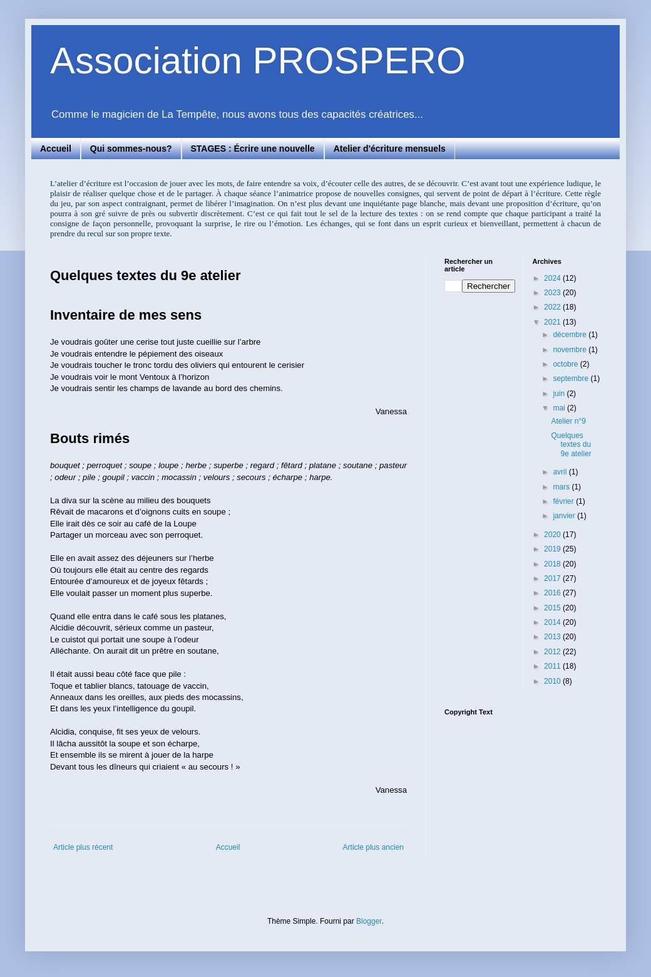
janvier (565, 515)
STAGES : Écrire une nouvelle (253, 149)
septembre (571, 378)
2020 (553, 534)
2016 (553, 592)
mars (562, 487)
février (564, 501)
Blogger (369, 921)
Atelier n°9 (568, 421)
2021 (553, 322)
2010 (553, 681)
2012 (553, 651)
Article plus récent (83, 847)
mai (560, 408)
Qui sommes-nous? (131, 149)
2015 (553, 607)
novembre (570, 349)
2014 (553, 622)
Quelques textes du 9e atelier (571, 444)
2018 (553, 564)
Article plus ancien (373, 847)
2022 (553, 307)
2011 (553, 666)
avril (560, 472)
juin (559, 393)
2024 (553, 278)
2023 (553, 292)
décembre (570, 334)
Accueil (55, 149)
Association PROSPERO (258, 60)
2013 (553, 636)
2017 (553, 578)
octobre (566, 364)
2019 (553, 549)
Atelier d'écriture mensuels (390, 149)
